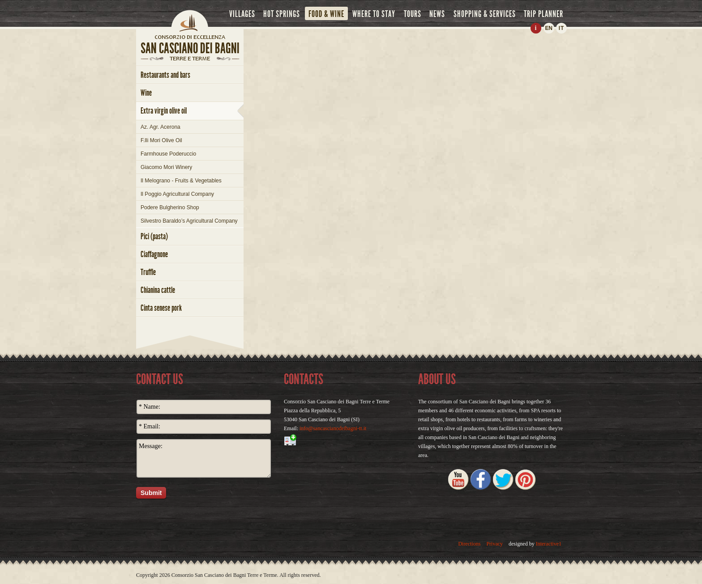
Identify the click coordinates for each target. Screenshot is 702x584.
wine (146, 93)
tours (412, 13)
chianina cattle (158, 290)
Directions (469, 544)
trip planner (543, 13)
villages (242, 13)
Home (190, 20)
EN (548, 28)
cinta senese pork (161, 308)
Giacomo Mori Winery (166, 167)
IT (562, 28)
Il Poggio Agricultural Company (177, 194)
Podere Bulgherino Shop (170, 207)
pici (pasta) (154, 236)
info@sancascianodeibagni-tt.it (333, 428)
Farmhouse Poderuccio (168, 154)
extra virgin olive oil (164, 111)
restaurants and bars (165, 75)
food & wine (326, 13)
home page (190, 36)
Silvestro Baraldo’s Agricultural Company (189, 221)
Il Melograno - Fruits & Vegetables (181, 181)
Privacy (494, 544)
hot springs (281, 13)
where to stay (373, 13)
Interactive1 (548, 544)
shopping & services (485, 13)
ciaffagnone (154, 254)
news (437, 13)
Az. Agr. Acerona (160, 127)
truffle (148, 272)
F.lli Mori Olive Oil (161, 140)
